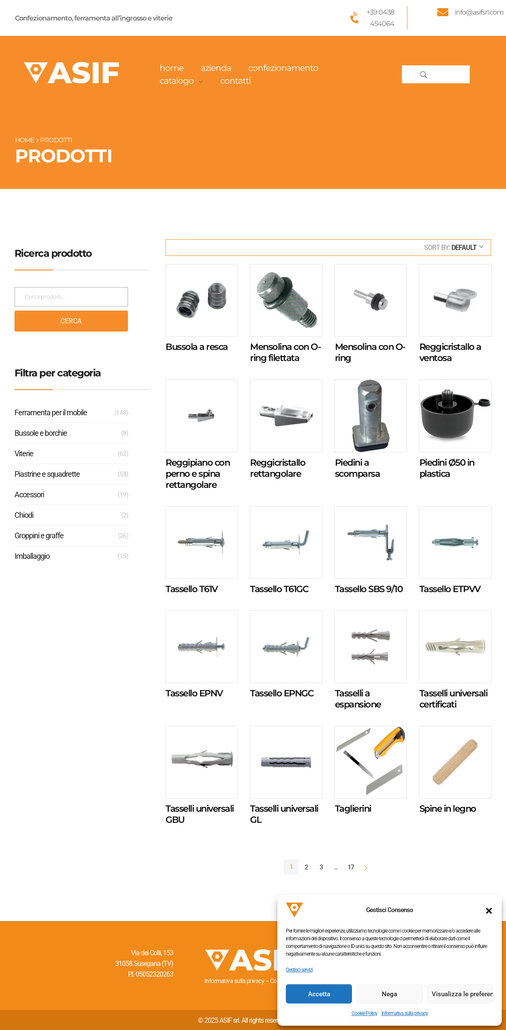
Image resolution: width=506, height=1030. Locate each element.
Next (366, 867)
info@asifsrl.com (479, 12)
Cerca (71, 321)
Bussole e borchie (41, 432)
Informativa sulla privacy (404, 1013)
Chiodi (24, 515)
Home (24, 140)
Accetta (319, 994)
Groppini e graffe (39, 535)
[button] (489, 910)
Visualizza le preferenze (462, 994)
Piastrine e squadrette (47, 474)
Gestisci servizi (299, 970)
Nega (389, 994)
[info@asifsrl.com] (442, 12)
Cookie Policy (364, 1013)
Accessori (29, 494)
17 (351, 867)
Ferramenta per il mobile (51, 412)
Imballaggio (32, 556)
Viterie (24, 453)
